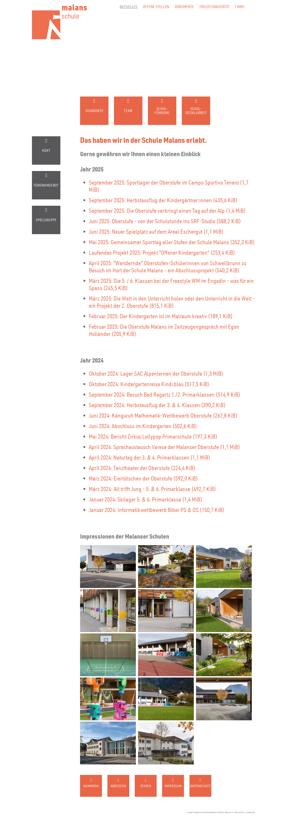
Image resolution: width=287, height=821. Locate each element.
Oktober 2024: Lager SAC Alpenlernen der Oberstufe (156, 373)
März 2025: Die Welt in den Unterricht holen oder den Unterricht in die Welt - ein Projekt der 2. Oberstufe (172, 302)
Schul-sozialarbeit (196, 110)
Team (128, 110)
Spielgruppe (46, 220)
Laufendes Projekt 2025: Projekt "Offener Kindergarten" (162, 252)
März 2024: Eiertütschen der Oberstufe (143, 478)
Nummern (91, 786)
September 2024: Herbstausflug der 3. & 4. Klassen (157, 404)
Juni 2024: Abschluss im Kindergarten (143, 425)
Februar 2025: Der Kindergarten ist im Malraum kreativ (161, 316)
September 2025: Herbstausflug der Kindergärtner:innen (163, 200)
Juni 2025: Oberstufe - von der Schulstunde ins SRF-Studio (165, 221)
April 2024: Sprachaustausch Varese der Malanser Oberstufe (164, 446)
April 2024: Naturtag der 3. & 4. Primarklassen (149, 457)
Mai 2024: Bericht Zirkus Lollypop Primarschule (153, 436)
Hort (46, 150)
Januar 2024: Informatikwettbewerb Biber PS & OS (156, 509)
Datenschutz (200, 786)
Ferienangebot (46, 185)
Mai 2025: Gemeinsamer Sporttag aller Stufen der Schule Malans (172, 241)
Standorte (94, 110)
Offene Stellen (156, 6)
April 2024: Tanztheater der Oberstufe (142, 467)
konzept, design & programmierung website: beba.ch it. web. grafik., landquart (221, 812)
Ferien (145, 786)
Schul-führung (162, 110)
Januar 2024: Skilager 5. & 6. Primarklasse (145, 499)
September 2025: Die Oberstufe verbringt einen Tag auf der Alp (167, 210)
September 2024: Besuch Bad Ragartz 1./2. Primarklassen (164, 394)
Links (239, 6)
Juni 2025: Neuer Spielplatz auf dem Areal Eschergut (156, 231)
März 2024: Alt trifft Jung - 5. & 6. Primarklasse (152, 488)
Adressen (118, 786)
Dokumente (184, 6)
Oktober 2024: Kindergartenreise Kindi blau (149, 383)
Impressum (173, 786)
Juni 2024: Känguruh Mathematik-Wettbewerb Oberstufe (163, 415)
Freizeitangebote (215, 6)
